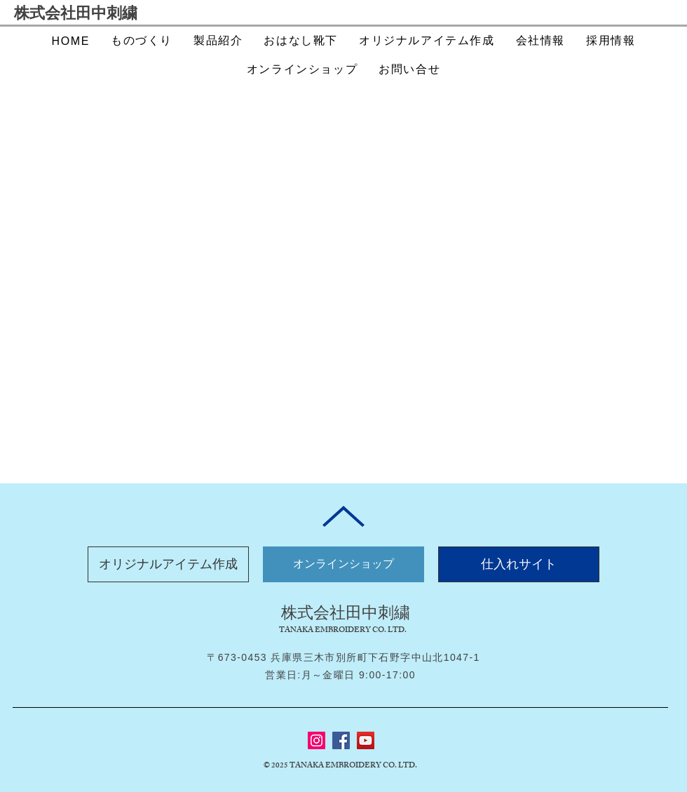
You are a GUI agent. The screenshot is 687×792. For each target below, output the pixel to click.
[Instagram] (316, 740)
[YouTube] (365, 740)
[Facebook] (341, 740)
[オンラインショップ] (343, 564)
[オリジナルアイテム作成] (168, 564)
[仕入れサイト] (518, 564)
